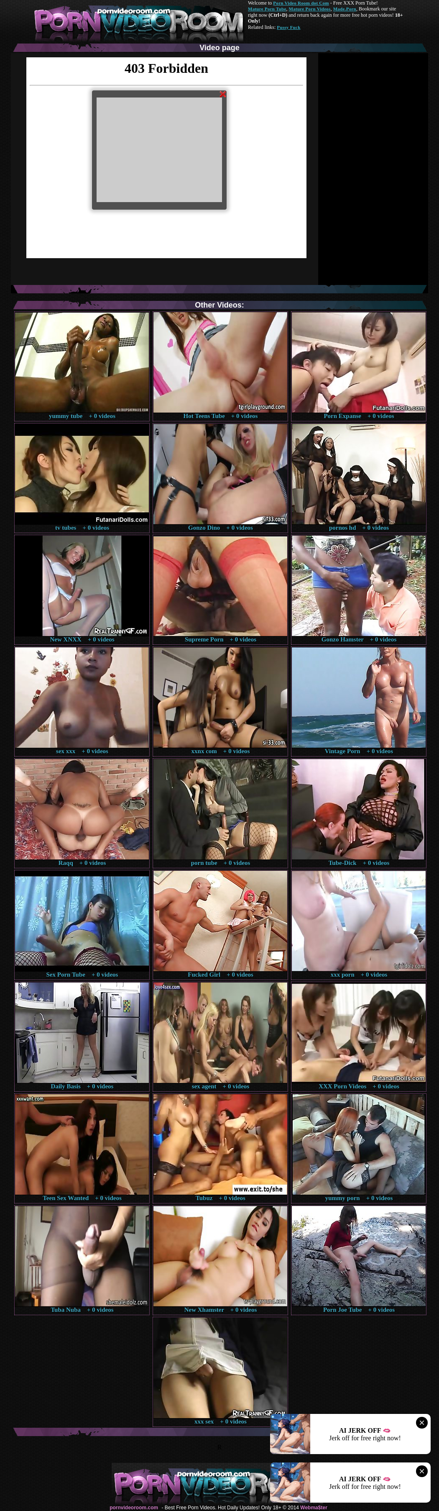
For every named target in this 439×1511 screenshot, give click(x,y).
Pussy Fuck (288, 27)
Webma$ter (313, 1508)
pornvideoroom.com (134, 1508)
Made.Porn (344, 8)
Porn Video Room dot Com (301, 2)
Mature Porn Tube (267, 8)
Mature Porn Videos (310, 8)
